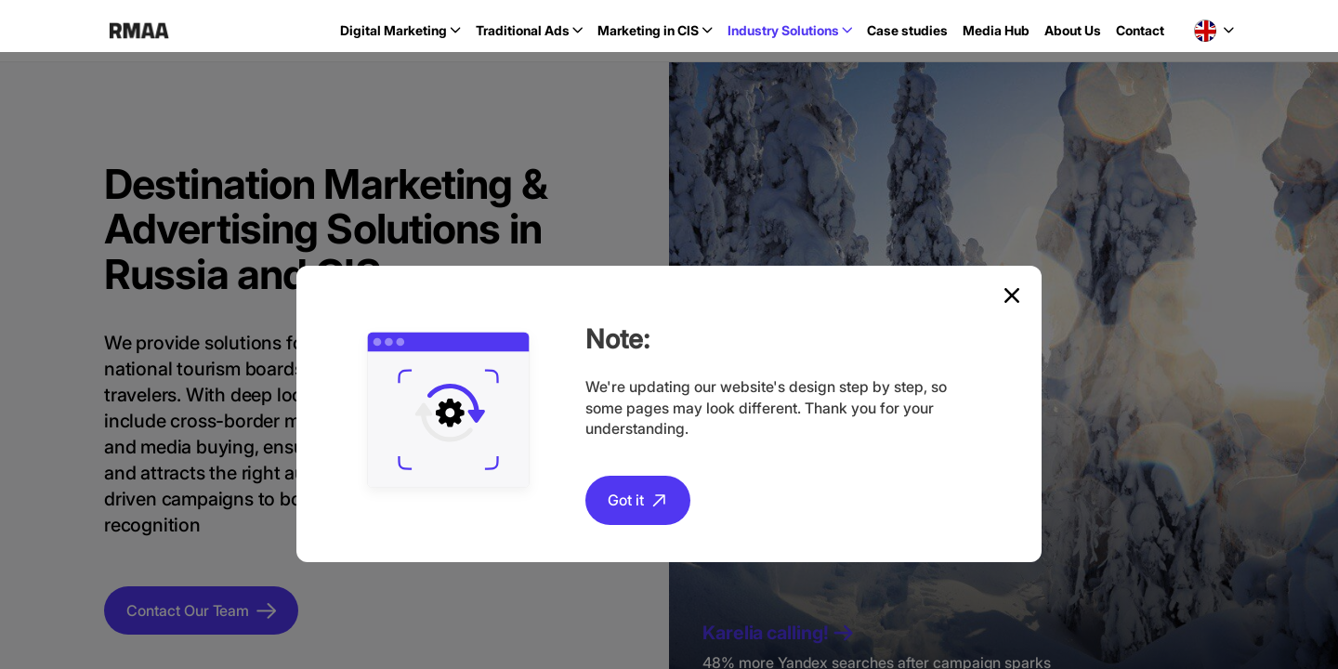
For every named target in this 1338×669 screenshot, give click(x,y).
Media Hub (996, 30)
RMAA (139, 31)
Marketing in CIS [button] (648, 30)
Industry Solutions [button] (783, 30)
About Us (1072, 30)
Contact (1140, 30)
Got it (626, 500)
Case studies (907, 30)
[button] (1214, 31)
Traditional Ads (523, 30)
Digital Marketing (393, 30)
